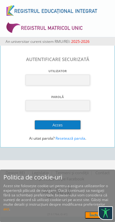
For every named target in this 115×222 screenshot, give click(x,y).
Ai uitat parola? (42, 138)
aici (6, 209)
